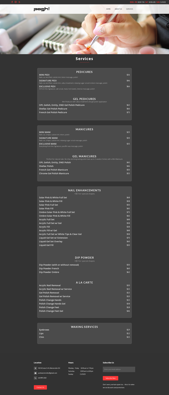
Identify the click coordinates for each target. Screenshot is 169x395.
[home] (41, 8)
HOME (108, 9)
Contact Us (40, 387)
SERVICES (129, 9)
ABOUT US (118, 9)
